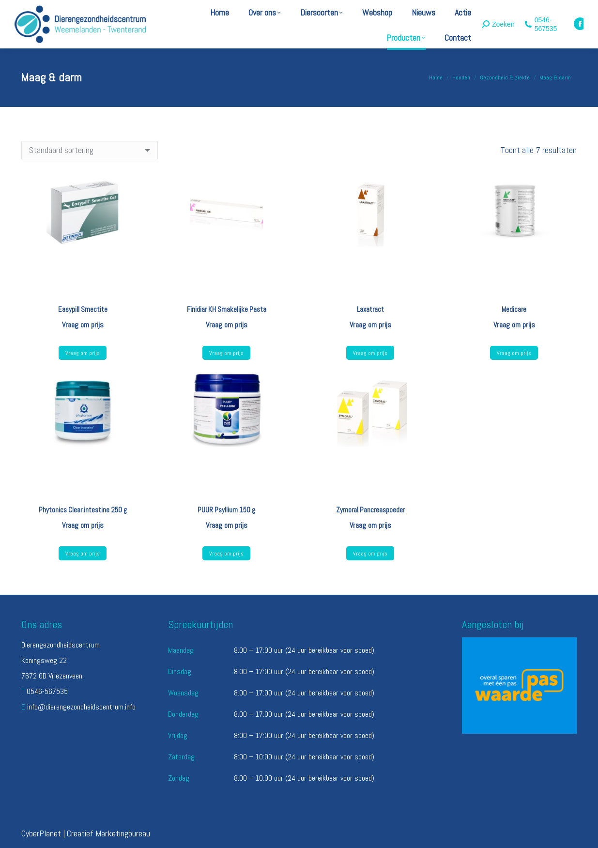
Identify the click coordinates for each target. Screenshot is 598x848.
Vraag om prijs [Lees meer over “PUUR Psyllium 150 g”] (226, 553)
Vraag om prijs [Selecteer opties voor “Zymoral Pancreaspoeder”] (370, 553)
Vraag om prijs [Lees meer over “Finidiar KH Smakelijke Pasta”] (226, 353)
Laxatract (370, 309)
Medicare (514, 309)
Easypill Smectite (82, 309)
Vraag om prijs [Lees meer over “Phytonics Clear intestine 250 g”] (82, 553)
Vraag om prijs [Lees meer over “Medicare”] (514, 353)
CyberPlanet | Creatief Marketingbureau (85, 833)
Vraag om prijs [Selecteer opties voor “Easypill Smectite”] (82, 353)
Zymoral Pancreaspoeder (370, 509)
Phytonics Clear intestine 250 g (83, 509)
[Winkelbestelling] (89, 150)
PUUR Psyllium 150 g (226, 509)
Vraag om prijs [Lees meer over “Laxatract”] (370, 353)
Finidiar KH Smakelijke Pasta (226, 309)
